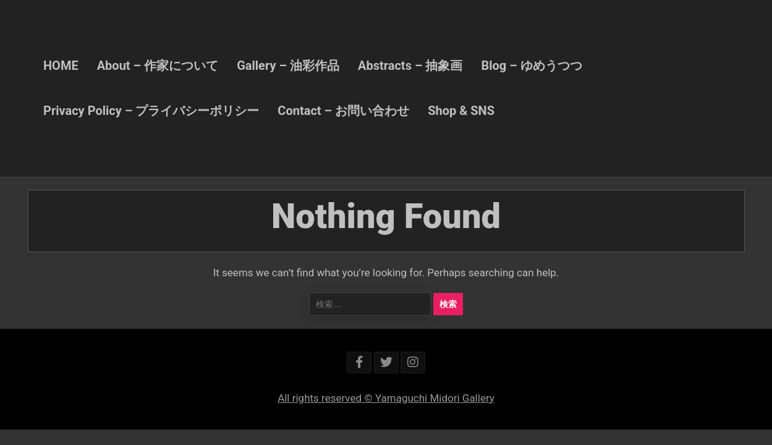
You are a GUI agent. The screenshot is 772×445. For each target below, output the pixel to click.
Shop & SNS (461, 110)
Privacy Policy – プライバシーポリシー (151, 110)
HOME (60, 65)
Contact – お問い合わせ (343, 110)
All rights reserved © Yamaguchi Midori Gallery (386, 398)
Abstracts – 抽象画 (410, 65)
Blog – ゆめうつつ (531, 65)
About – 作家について (158, 65)
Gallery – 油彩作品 (288, 65)
